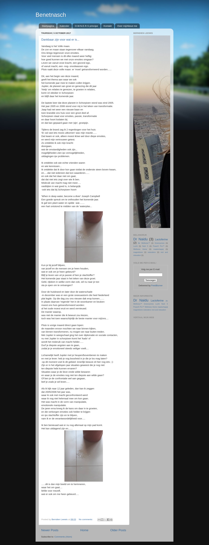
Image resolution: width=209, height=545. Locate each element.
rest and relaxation (159, 310)
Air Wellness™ (144, 243)
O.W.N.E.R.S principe (86, 26)
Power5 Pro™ (158, 246)
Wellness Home (140, 249)
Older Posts (118, 530)
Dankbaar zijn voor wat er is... (60, 39)
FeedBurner (157, 285)
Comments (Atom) (63, 537)
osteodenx (152, 252)
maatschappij (158, 249)
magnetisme (138, 252)
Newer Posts (49, 530)
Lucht (135, 246)
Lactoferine (161, 239)
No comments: (86, 519)
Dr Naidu (140, 239)
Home (84, 530)
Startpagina (48, 26)
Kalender (64, 26)
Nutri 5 (145, 246)
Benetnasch (51, 15)
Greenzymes (159, 243)
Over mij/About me (127, 26)
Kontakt (108, 26)
